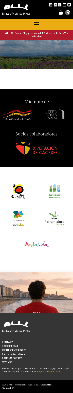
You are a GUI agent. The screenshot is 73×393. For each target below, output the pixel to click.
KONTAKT (7, 342)
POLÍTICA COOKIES (12, 358)
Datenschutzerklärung (14, 354)
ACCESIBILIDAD (10, 346)
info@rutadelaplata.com (48, 371)
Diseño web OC (8, 388)
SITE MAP (7, 362)
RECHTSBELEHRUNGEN (14, 350)
